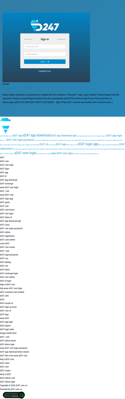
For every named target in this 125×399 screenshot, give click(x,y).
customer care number (19, 87)
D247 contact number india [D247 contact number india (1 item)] (41, 140)
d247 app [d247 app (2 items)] (17, 135)
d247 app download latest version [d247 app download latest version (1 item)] (85, 136)
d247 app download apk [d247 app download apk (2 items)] (63, 135)
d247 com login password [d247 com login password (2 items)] (20, 139)
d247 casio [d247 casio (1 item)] (3, 140)
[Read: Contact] (46, 47)
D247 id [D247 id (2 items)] (44, 144)
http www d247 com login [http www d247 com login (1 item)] (43, 154)
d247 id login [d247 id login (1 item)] (51, 145)
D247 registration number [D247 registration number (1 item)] (55, 149)
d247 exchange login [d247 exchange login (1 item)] (27, 145)
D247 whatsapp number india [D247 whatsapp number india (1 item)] (116, 149)
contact (5, 87)
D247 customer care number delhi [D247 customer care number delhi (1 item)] (72, 140)
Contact (5, 84)
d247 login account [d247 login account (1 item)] (72, 145)
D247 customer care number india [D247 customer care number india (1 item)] (111, 140)
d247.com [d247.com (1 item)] (2, 154)
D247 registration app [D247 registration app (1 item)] (18, 149)
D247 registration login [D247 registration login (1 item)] (43, 149)
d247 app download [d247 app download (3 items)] (36, 135)
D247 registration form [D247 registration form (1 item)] (30, 149)
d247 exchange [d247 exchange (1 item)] (18, 145)
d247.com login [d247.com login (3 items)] (25, 153)
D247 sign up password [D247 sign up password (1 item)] (103, 149)
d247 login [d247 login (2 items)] (61, 144)
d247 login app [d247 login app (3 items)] (88, 144)
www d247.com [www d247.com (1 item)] (94, 154)
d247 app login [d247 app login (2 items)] (114, 135)
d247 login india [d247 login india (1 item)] (103, 145)
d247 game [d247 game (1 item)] (36, 145)
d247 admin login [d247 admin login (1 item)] (7, 136)
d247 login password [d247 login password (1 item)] (113, 145)
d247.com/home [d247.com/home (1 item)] (10, 154)
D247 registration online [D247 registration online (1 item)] (69, 149)
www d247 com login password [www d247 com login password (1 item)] (81, 154)
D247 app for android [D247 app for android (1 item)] (100, 136)
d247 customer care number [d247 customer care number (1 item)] (56, 140)
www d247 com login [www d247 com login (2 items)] (62, 153)
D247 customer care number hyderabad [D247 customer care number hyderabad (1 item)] (91, 140)
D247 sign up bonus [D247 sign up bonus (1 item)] (81, 149)
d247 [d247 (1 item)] (1, 136)
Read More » (7, 106)
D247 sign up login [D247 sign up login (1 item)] (91, 149)
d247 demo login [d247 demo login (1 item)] (9, 145)
